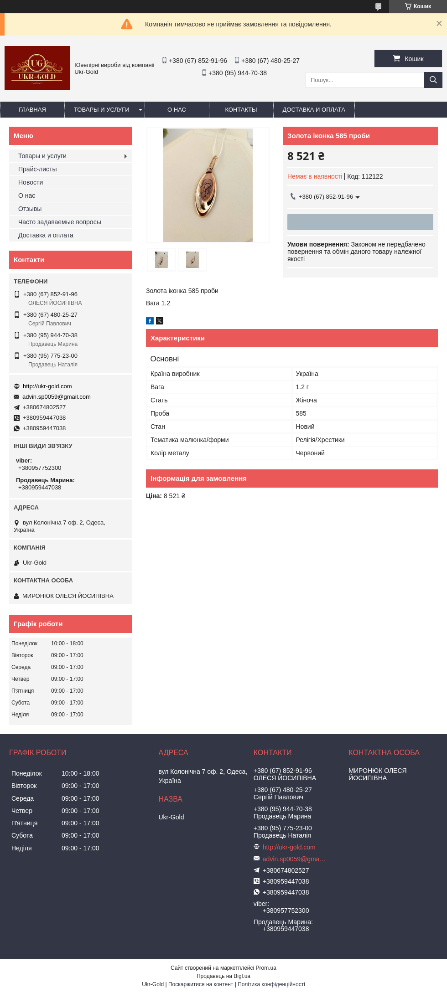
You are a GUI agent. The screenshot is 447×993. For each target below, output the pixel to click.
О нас (176, 109)
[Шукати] (433, 80)
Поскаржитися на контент (200, 984)
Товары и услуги (102, 109)
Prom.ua (266, 968)
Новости (30, 182)
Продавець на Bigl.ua (223, 976)
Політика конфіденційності (271, 984)
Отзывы (30, 208)
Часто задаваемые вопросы (59, 222)
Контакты (241, 109)
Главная (32, 109)
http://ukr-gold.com (47, 386)
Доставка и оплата (314, 109)
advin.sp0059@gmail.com (56, 396)
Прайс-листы (37, 169)
